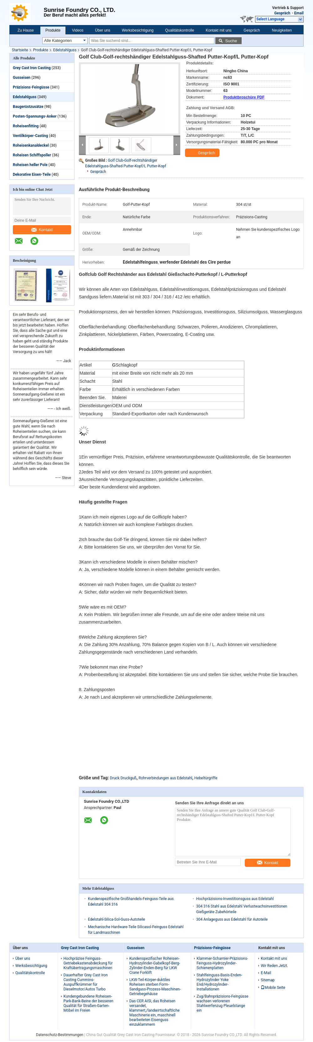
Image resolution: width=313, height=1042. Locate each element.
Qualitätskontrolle (179, 30)
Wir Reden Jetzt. (274, 966)
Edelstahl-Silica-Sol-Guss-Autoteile (116, 919)
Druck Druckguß (123, 778)
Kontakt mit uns (219, 30)
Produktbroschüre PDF (243, 97)
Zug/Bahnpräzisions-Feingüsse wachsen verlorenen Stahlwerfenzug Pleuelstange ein (222, 1003)
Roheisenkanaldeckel (31, 145)
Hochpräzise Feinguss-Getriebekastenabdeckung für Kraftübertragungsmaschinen (88, 963)
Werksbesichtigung (137, 30)
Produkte (52, 30)
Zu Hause (26, 30)
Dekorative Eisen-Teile (32, 174)
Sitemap (268, 980)
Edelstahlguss (65, 50)
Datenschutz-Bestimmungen (59, 1035)
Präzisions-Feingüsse (31, 87)
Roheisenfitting (25, 126)
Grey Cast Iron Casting (32, 68)
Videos (77, 30)
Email (299, 13)
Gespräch (282, 13)
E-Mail (266, 973)
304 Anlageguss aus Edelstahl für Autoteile (232, 919)
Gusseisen (21, 77)
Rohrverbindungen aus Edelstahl (165, 778)
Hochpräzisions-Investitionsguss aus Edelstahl (235, 899)
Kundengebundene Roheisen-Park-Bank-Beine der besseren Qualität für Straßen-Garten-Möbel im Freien (88, 1003)
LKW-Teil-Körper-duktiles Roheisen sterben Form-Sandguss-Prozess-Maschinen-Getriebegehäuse (155, 987)
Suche (231, 40)
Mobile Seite (273, 987)
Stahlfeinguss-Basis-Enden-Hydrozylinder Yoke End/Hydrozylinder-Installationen (219, 982)
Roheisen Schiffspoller (32, 155)
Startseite (20, 50)
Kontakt (42, 229)
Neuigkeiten (282, 30)
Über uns (102, 30)
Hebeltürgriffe (206, 778)
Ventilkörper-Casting (30, 136)
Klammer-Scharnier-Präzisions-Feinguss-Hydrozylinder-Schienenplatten (222, 963)
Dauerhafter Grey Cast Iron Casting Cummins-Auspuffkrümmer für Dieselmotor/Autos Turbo (86, 982)
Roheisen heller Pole (30, 165)
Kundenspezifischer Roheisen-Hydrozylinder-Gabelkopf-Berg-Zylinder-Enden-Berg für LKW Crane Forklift (154, 965)
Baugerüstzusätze (28, 106)
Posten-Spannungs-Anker (35, 116)
